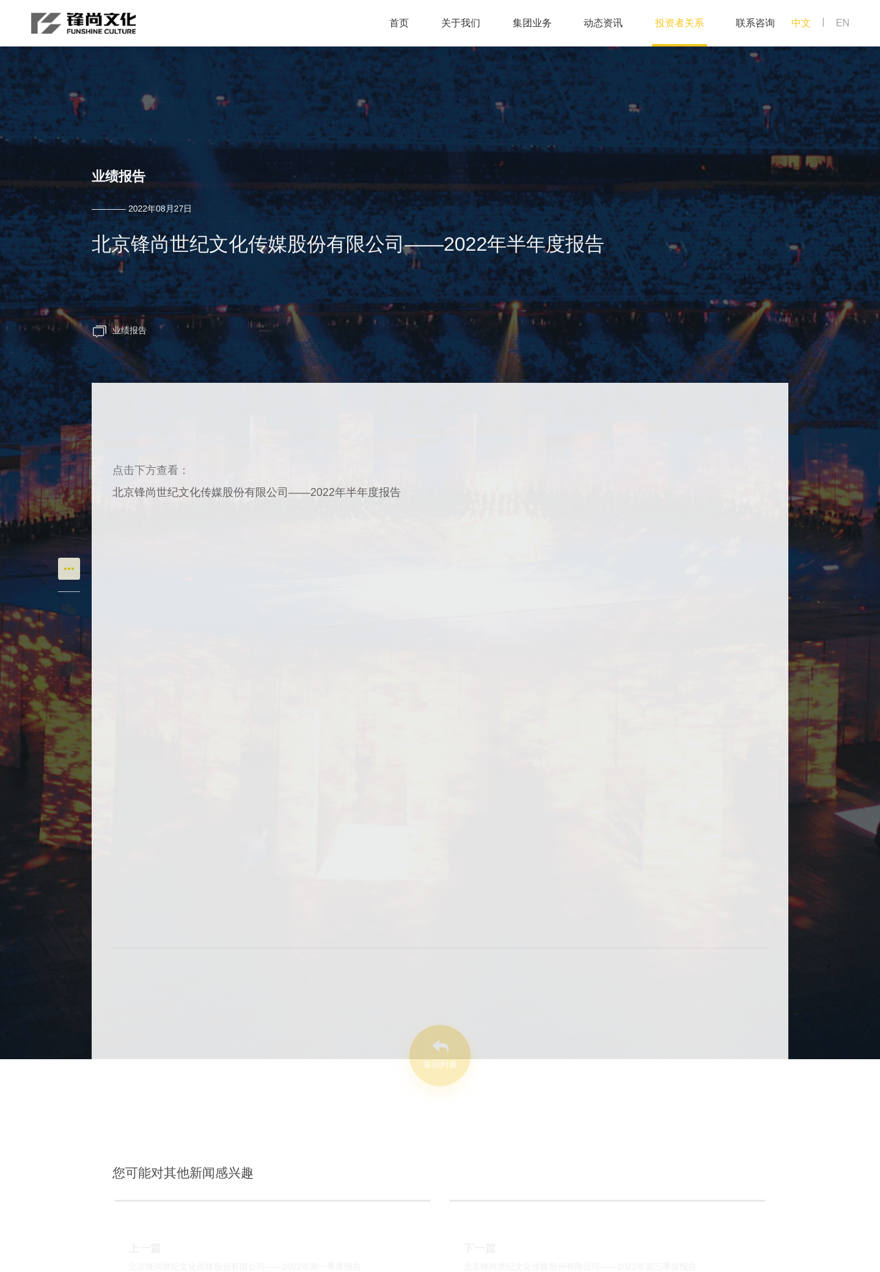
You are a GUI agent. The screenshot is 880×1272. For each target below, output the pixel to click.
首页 (399, 23)
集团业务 (532, 23)
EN (842, 23)
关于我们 (460, 23)
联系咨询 (755, 23)
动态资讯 (603, 23)
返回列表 (440, 1064)
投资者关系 (679, 23)
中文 (801, 23)
